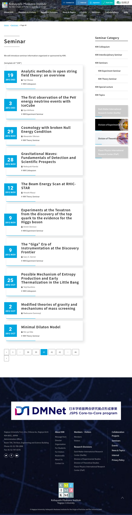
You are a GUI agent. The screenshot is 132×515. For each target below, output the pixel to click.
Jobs (126, 12)
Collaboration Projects (118, 434)
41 (52, 352)
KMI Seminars (101, 62)
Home (6, 25)
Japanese (95, 2)
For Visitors (59, 452)
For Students (60, 448)
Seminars (96, 12)
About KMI (8, 12)
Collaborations (112, 12)
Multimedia (59, 455)
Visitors (77, 440)
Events (84, 12)
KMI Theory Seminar (107, 78)
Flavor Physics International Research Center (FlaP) (89, 468)
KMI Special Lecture (104, 87)
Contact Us (68, 2)
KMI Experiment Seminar (109, 70)
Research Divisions (49, 12)
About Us (59, 459)
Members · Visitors (82, 432)
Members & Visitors (27, 12)
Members (78, 436)
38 (28, 352)
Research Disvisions (83, 446)
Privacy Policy (118, 460)
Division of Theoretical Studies (86, 462)
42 (60, 352)
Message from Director (60, 438)
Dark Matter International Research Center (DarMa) (88, 453)
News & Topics (69, 12)
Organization (60, 444)
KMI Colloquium (102, 46)
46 (76, 352)
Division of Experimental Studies (87, 459)
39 (36, 352)
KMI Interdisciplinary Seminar (108, 54)
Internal (82, 2)
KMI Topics (100, 95)
